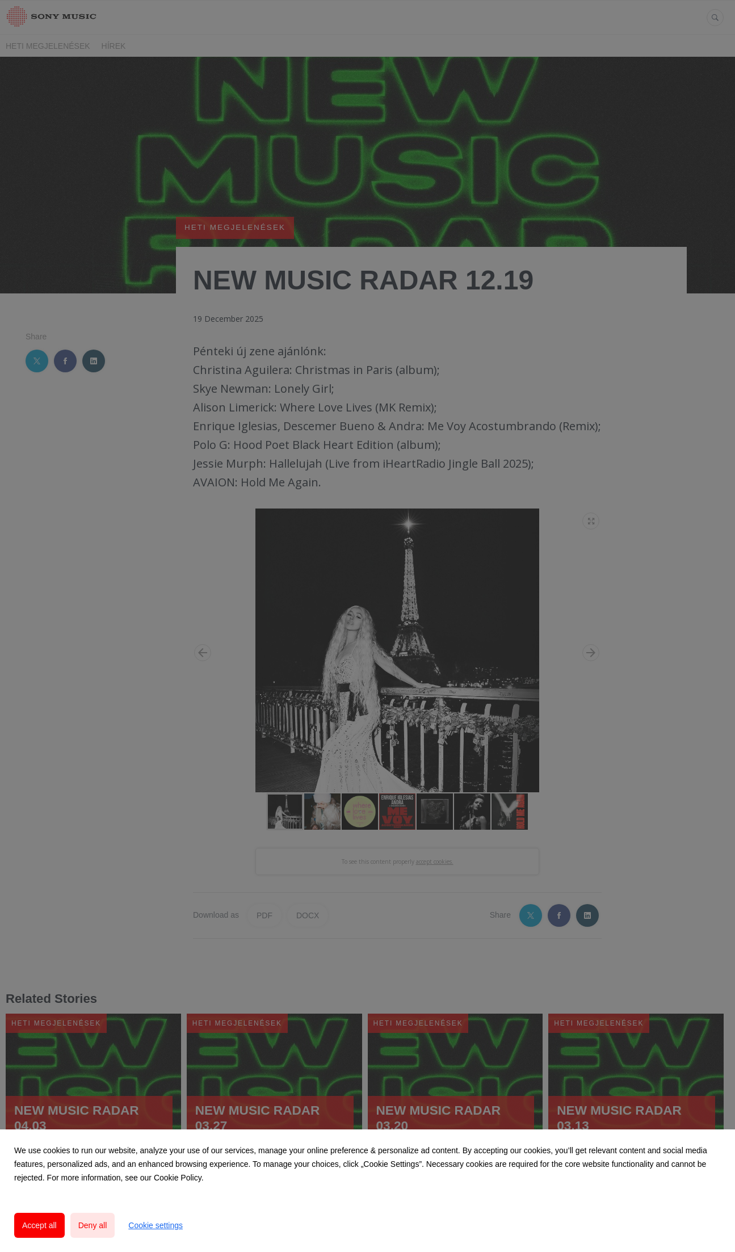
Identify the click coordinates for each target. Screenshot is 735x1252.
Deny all (92, 1225)
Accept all (39, 1225)
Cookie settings (155, 1225)
